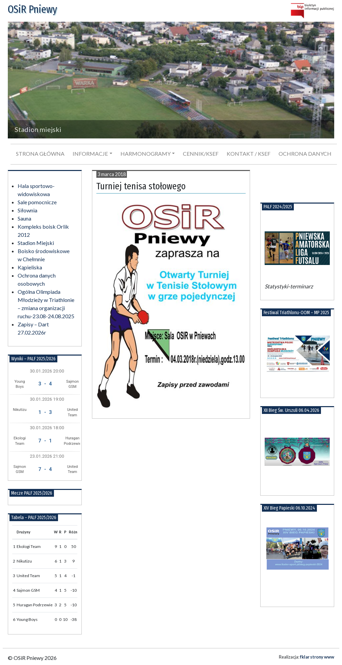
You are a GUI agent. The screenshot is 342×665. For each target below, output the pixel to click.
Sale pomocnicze (37, 202)
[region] (171, 80)
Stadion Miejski (36, 243)
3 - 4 (45, 384)
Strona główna (40, 153)
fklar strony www (317, 657)
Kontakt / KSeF (248, 153)
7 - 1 (45, 441)
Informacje (90, 153)
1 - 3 (45, 412)
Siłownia (27, 210)
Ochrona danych (305, 153)
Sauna (24, 218)
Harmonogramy (145, 153)
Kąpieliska (30, 267)
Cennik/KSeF (200, 153)
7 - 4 (45, 469)
